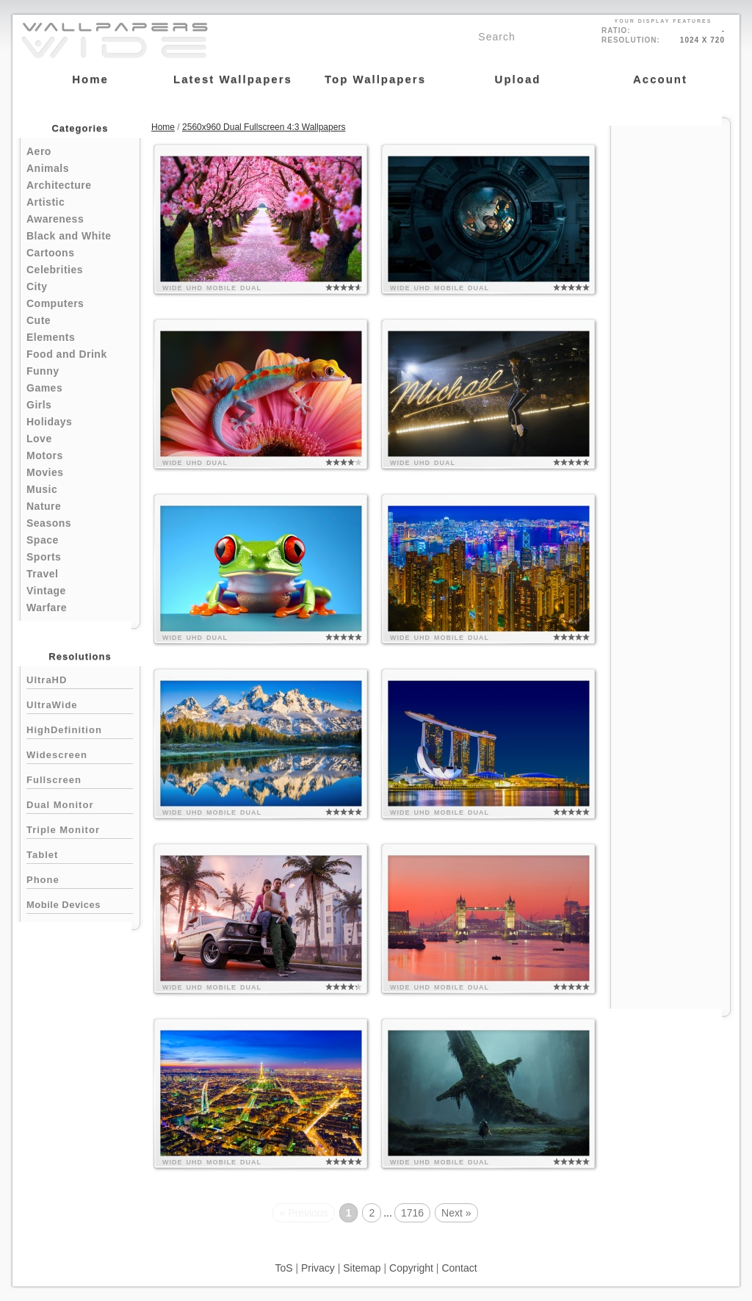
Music (41, 489)
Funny (42, 371)
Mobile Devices (63, 904)
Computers (55, 303)
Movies (44, 472)
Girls (38, 405)
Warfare (46, 607)
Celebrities (54, 269)
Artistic (45, 202)
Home (163, 127)
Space (42, 540)
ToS (283, 1268)
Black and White (69, 236)
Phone (79, 878)
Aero (38, 151)
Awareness (55, 219)
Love (39, 438)
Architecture (58, 185)
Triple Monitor (79, 828)
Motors (44, 455)
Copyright (411, 1268)
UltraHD (79, 678)
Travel (42, 574)
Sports (43, 557)
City (36, 286)
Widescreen (79, 753)
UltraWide (79, 703)
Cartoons (50, 253)
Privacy (318, 1268)
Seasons (48, 523)
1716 (412, 1213)
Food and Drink (66, 354)
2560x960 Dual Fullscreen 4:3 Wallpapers (263, 127)
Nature (43, 506)
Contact (459, 1268)
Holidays (49, 422)
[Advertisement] (670, 346)
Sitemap (361, 1268)
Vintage (46, 591)
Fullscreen (79, 778)
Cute (38, 320)
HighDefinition (79, 728)
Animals (47, 168)
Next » (456, 1213)
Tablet (79, 853)
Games (44, 388)
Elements (50, 337)
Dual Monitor (79, 803)
